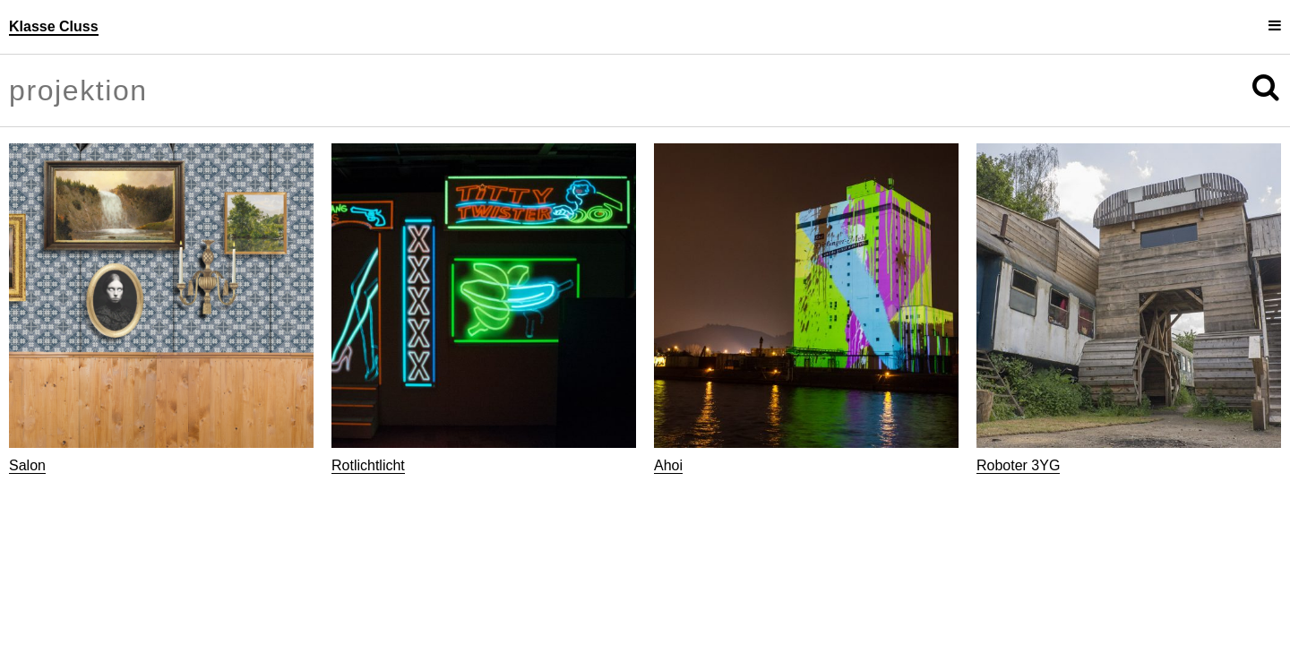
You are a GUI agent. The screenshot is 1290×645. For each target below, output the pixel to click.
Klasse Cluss (54, 26)
